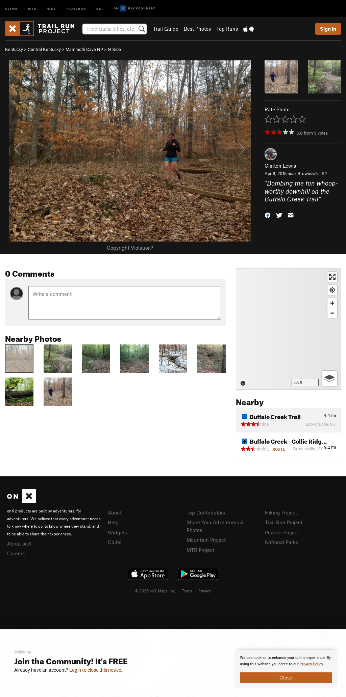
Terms (187, 590)
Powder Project (282, 532)
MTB (32, 8)
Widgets (117, 532)
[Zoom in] (332, 303)
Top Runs (227, 29)
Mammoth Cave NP (84, 49)
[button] (268, 215)
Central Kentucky (44, 49)
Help (113, 522)
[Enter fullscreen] (332, 277)
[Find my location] (332, 290)
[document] (286, 668)
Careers (16, 553)
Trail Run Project (283, 522)
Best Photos (197, 29)
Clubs (114, 542)
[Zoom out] (332, 313)
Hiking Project (281, 512)
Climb (11, 8)
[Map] (288, 329)
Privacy (204, 590)
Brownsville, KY (312, 173)
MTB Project (200, 550)
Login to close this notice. (95, 670)
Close (285, 677)
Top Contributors (206, 512)
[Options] (329, 378)
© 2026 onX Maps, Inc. (155, 590)
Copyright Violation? (130, 248)
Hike (51, 8)
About (115, 512)
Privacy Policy (311, 664)
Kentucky (14, 49)
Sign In (328, 29)
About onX (19, 543)
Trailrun (76, 8)
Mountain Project (206, 540)
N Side (114, 49)
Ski (99, 8)
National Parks (281, 542)
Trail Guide (165, 29)
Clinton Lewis (280, 166)
